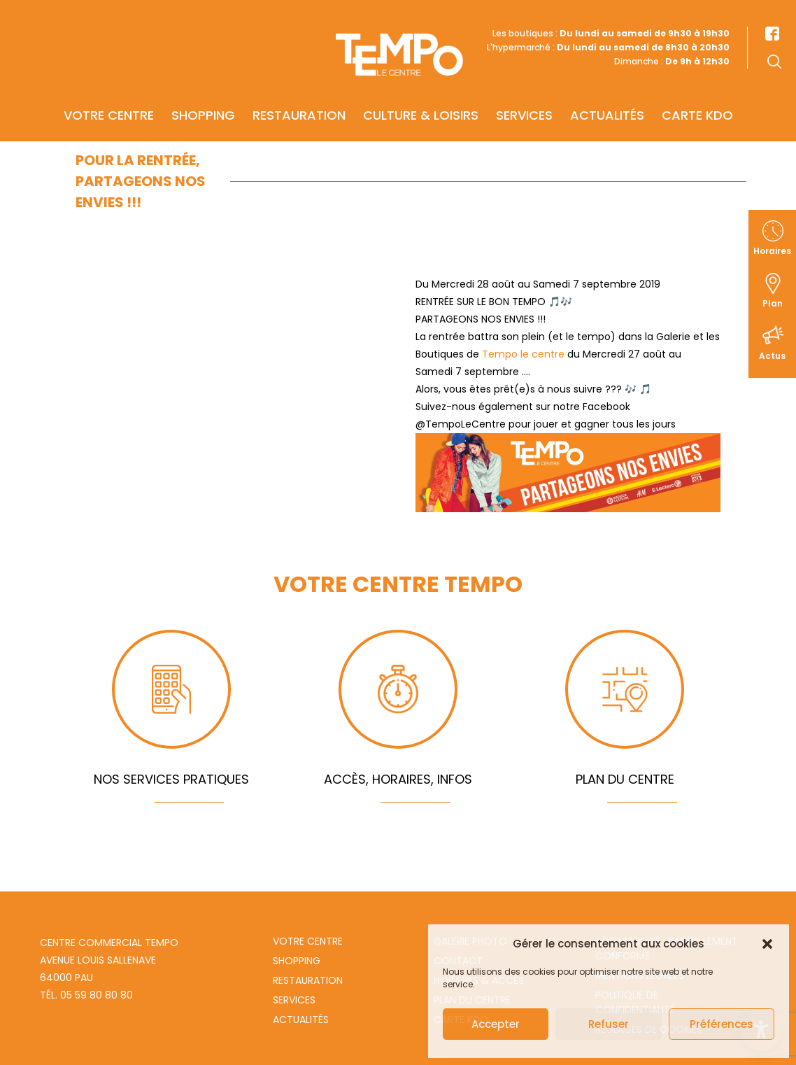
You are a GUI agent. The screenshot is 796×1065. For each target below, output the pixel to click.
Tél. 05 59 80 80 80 (86, 995)
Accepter (495, 1024)
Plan (772, 303)
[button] (767, 944)
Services (524, 95)
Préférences (721, 1024)
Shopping (203, 95)
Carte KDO (697, 95)
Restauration (299, 95)
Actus (772, 356)
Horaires (772, 251)
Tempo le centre (523, 354)
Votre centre (109, 95)
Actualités (607, 95)
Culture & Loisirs (420, 95)
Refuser (608, 1024)
